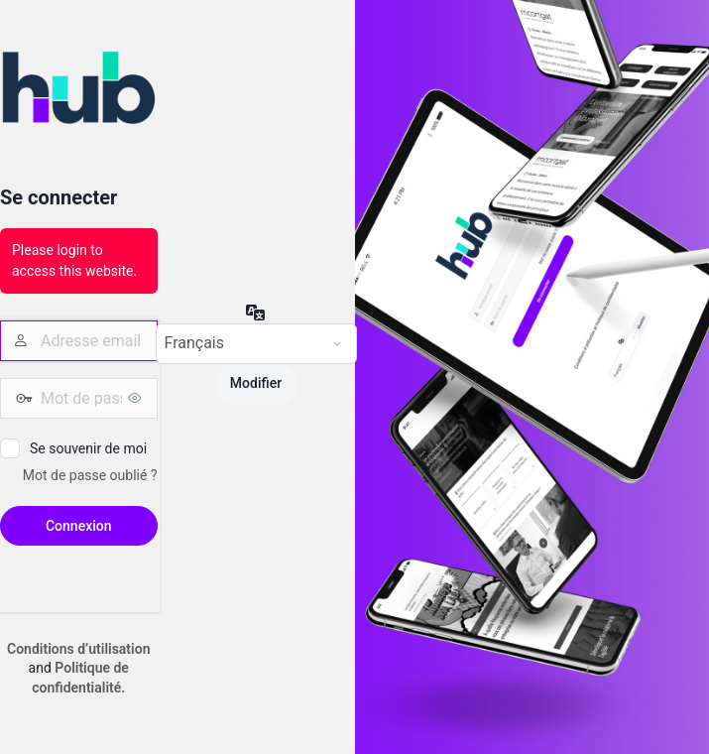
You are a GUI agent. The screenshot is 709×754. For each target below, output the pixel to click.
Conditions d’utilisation (78, 649)
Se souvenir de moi (88, 448)
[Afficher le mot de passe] (138, 398)
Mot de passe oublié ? (90, 475)
